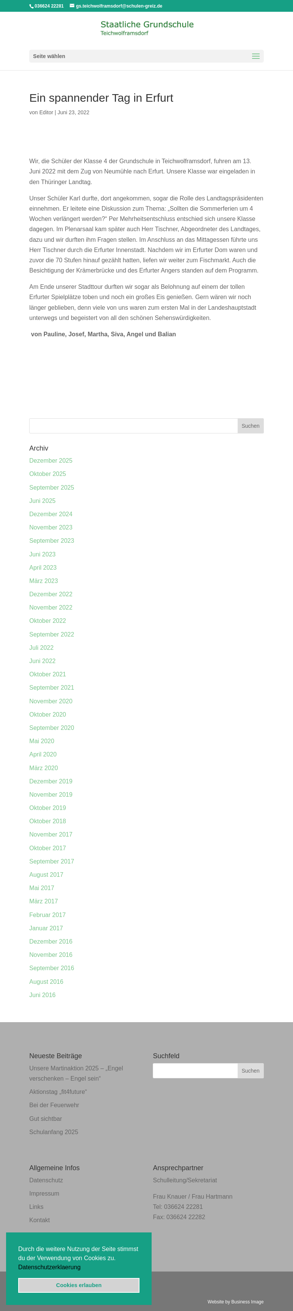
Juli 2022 (41, 647)
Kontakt (39, 1220)
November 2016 (50, 955)
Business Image (247, 1302)
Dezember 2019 (50, 781)
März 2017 (43, 901)
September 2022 (51, 634)
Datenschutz (46, 1180)
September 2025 (51, 487)
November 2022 (50, 607)
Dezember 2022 (50, 594)
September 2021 (51, 687)
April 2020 (42, 754)
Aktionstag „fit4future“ (58, 1092)
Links (36, 1207)
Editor (46, 112)
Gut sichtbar (45, 1119)
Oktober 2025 (47, 474)
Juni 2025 (42, 501)
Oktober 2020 (47, 714)
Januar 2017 (46, 928)
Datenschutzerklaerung (49, 1267)
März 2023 (43, 581)
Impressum (44, 1193)
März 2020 (43, 768)
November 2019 (50, 794)
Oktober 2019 (47, 808)
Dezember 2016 (50, 941)
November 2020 (50, 701)
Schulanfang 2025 (53, 1132)
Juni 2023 (42, 554)
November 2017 (50, 834)
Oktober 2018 (47, 821)
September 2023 (51, 540)
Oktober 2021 (47, 674)
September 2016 (51, 968)
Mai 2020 (41, 741)
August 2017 (46, 874)
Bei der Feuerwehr (54, 1105)
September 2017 (51, 861)
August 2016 (46, 982)
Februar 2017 (47, 915)
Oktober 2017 (47, 848)
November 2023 (50, 527)
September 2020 (51, 728)
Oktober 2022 (47, 621)
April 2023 (42, 567)
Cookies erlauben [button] (79, 1285)
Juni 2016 (42, 995)
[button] (83, 1268)
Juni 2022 (42, 661)
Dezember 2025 (50, 460)
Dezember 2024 (50, 514)
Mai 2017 (41, 888)
